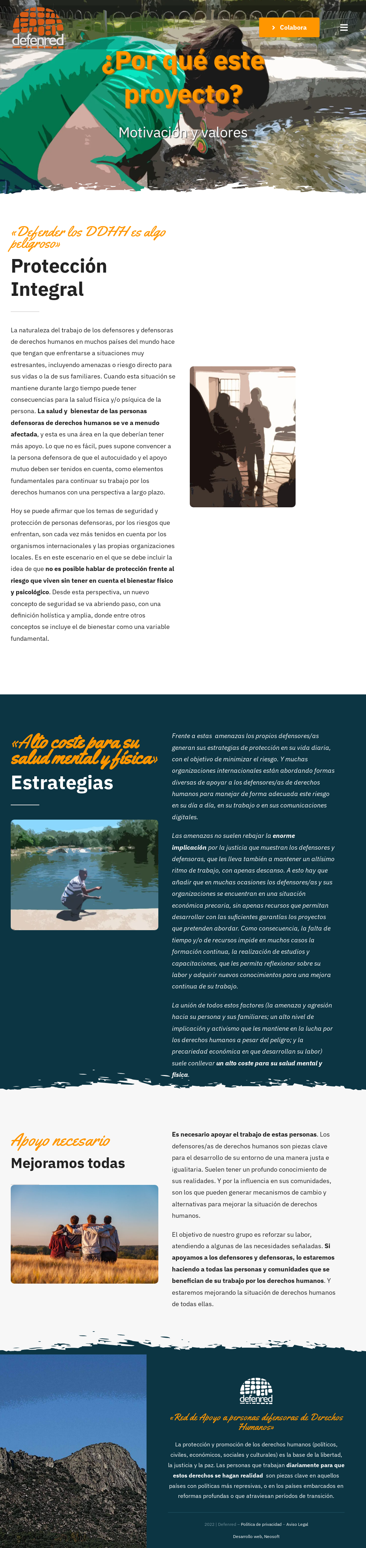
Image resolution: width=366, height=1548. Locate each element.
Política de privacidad (261, 1524)
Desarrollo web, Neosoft (256, 1536)
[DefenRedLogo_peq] (37, 8)
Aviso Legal (297, 1524)
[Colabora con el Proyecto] (289, 27)
